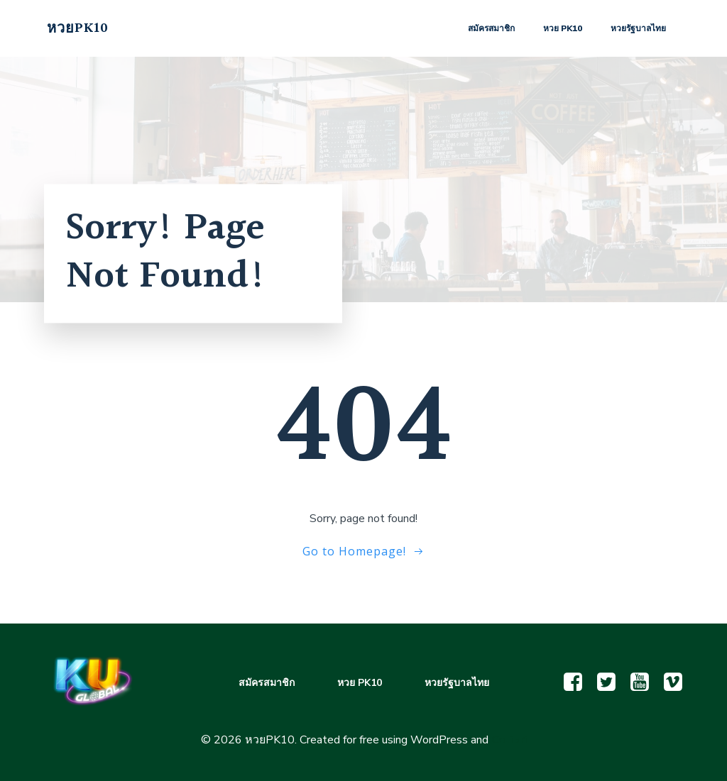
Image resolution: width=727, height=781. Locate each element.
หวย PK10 (562, 28)
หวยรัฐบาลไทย (638, 28)
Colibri (509, 740)
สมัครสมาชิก (491, 28)
